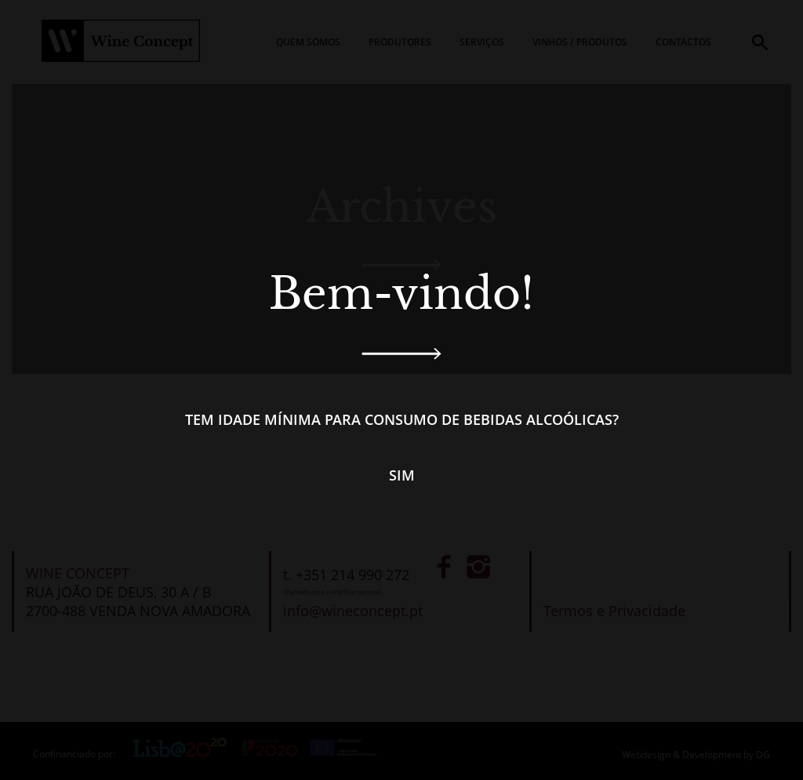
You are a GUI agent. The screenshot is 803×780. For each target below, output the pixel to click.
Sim (402, 475)
